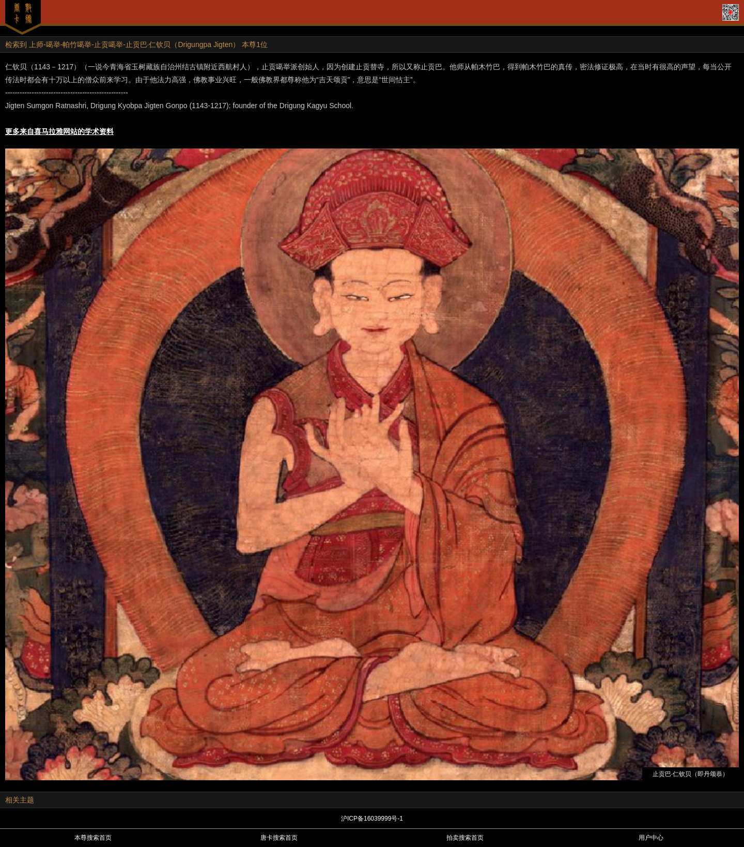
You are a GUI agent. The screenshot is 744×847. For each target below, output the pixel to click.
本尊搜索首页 (93, 837)
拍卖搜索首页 (465, 837)
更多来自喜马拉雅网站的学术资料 (59, 131)
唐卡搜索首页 (279, 837)
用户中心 (651, 837)
